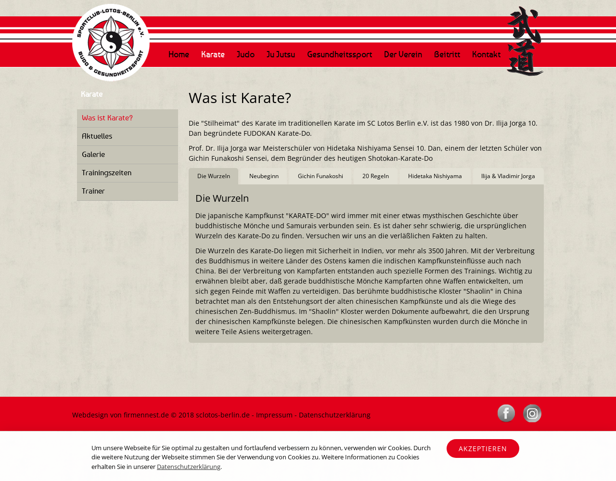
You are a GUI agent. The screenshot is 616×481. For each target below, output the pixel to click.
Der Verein (403, 54)
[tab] (213, 176)
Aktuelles (97, 136)
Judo (246, 54)
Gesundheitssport (339, 54)
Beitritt (447, 54)
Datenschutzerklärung (335, 414)
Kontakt (486, 54)
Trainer (93, 190)
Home (178, 54)
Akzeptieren (483, 448)
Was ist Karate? (107, 117)
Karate (213, 54)
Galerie (93, 154)
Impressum (274, 414)
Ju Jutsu (281, 54)
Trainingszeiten (106, 172)
